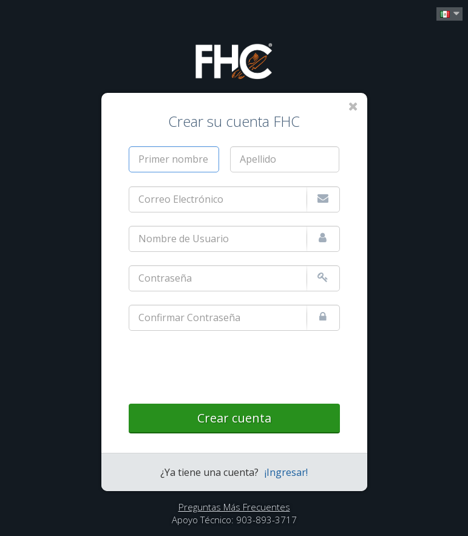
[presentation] (221, 368)
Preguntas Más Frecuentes (234, 507)
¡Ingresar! (286, 472)
